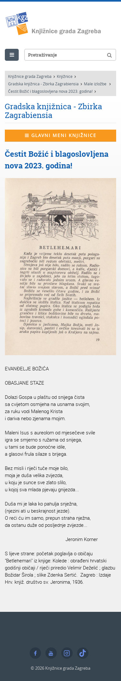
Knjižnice (65, 76)
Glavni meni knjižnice (60, 135)
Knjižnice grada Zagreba (30, 76)
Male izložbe (95, 83)
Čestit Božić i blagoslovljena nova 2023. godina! (50, 91)
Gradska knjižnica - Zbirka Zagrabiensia (43, 83)
